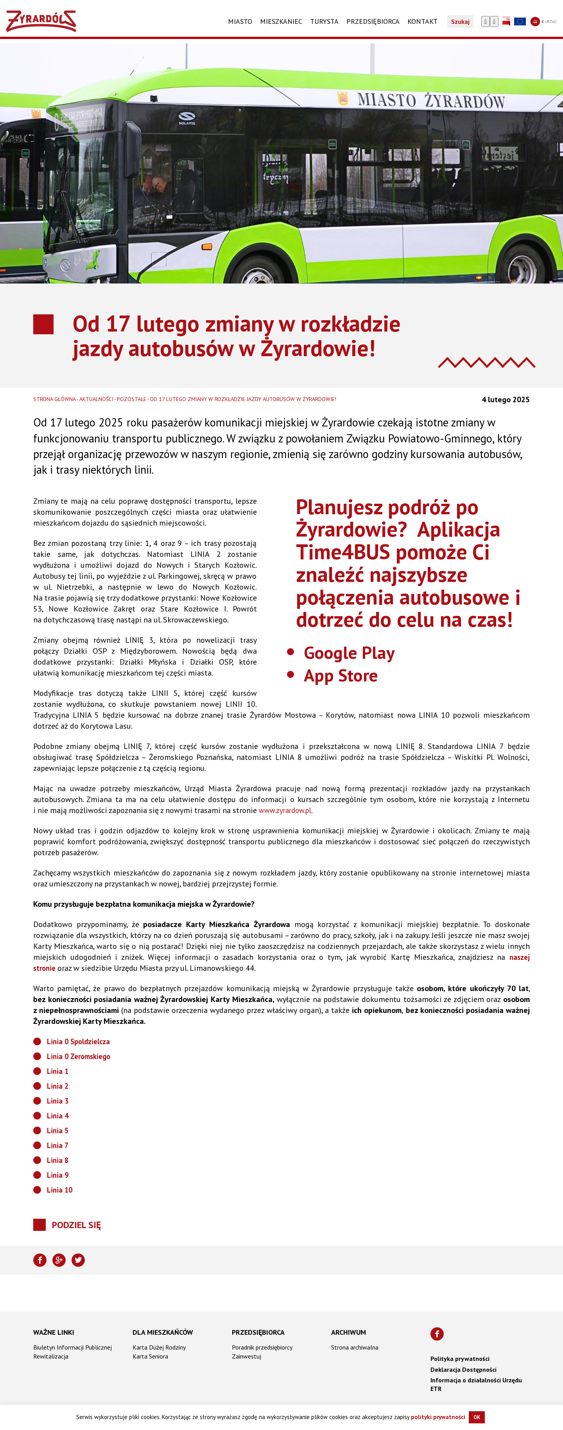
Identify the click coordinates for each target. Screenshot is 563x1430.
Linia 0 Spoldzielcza (81, 1041)
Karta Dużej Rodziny (159, 1347)
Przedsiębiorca (258, 1332)
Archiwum (348, 1332)
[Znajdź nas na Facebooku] (437, 1334)
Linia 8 (58, 1160)
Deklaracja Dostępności (463, 1369)
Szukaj (460, 26)
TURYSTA (324, 26)
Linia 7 (58, 1145)
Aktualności (96, 399)
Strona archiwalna (354, 1347)
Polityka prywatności (459, 1358)
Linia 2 (58, 1086)
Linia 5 (58, 1130)
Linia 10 (60, 1190)
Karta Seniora (150, 1356)
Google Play (358, 651)
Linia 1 (58, 1071)
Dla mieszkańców (163, 1332)
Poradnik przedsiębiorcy (262, 1347)
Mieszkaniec (281, 26)
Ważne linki (53, 1332)
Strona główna (54, 399)
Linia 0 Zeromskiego (81, 1056)
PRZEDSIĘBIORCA (373, 26)
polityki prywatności (438, 1417)
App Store (348, 673)
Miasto (240, 26)
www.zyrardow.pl (287, 810)
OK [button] (476, 1417)
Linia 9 (58, 1175)
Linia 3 (58, 1101)
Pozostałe (131, 399)
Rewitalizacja (50, 1356)
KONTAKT (422, 26)
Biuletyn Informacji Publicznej (72, 1347)
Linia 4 (58, 1116)
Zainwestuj (246, 1356)
